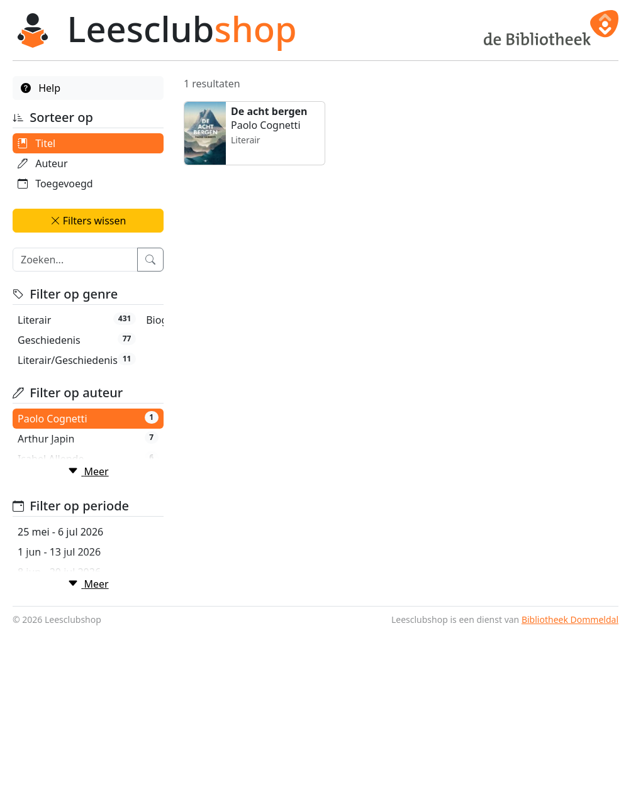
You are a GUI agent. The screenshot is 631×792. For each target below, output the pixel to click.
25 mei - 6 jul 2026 (60, 622)
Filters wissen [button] (88, 221)
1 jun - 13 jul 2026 (59, 642)
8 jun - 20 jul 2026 (59, 662)
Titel (36, 143)
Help (40, 88)
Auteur (43, 163)
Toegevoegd (55, 183)
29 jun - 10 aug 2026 (65, 722)
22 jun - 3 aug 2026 (63, 702)
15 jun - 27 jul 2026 (62, 682)
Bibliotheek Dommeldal (570, 780)
